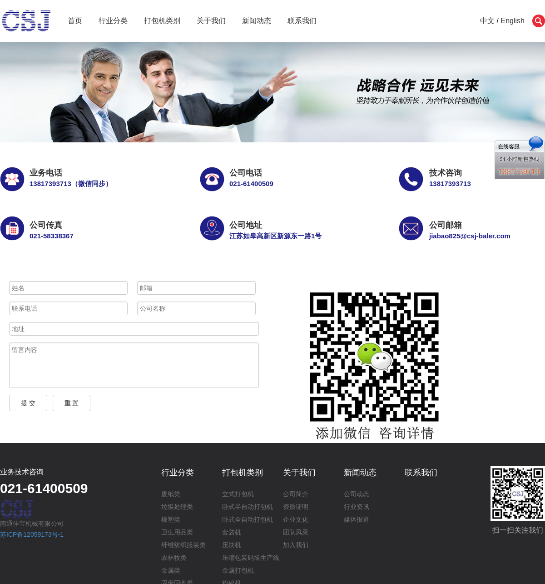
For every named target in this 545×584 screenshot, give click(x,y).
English (513, 21)
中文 (487, 21)
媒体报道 (356, 519)
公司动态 (356, 494)
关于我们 (211, 21)
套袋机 (231, 532)
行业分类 (113, 21)
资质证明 (295, 506)
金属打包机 (238, 570)
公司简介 (295, 494)
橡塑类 (170, 519)
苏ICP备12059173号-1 (32, 534)
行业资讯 (356, 506)
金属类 (170, 570)
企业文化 (295, 519)
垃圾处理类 (177, 506)
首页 (75, 21)
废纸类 (170, 494)
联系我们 (302, 21)
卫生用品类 (177, 532)
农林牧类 (174, 557)
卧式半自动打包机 (247, 506)
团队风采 (295, 532)
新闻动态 (256, 21)
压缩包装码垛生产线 (250, 557)
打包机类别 (162, 21)
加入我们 (295, 545)
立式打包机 (238, 494)
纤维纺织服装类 (183, 545)
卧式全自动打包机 (247, 519)
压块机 (231, 545)
